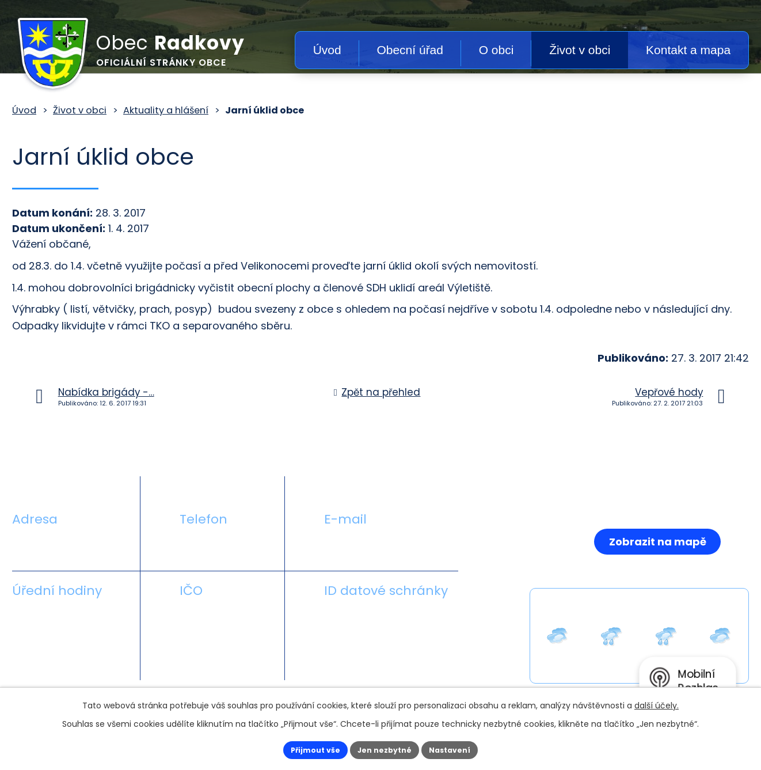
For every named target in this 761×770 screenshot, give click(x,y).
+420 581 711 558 (222, 546)
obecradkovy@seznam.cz (390, 546)
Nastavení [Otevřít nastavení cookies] (465, 748)
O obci (496, 49)
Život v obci (579, 49)
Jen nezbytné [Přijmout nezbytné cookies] (385, 748)
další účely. (656, 702)
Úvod (327, 49)
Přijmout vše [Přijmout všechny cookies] (300, 748)
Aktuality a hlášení (165, 110)
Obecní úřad (409, 49)
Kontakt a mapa (688, 49)
